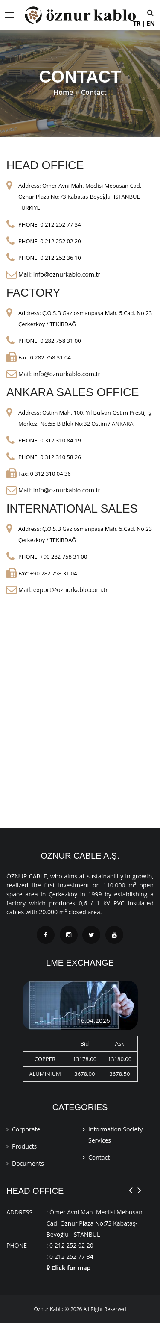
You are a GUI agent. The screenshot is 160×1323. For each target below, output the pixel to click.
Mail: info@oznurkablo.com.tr (59, 274)
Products (24, 1146)
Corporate (26, 1129)
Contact (99, 1157)
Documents (28, 1163)
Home (63, 92)
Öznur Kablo (48, 1309)
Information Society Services (115, 1134)
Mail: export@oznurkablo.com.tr (63, 590)
